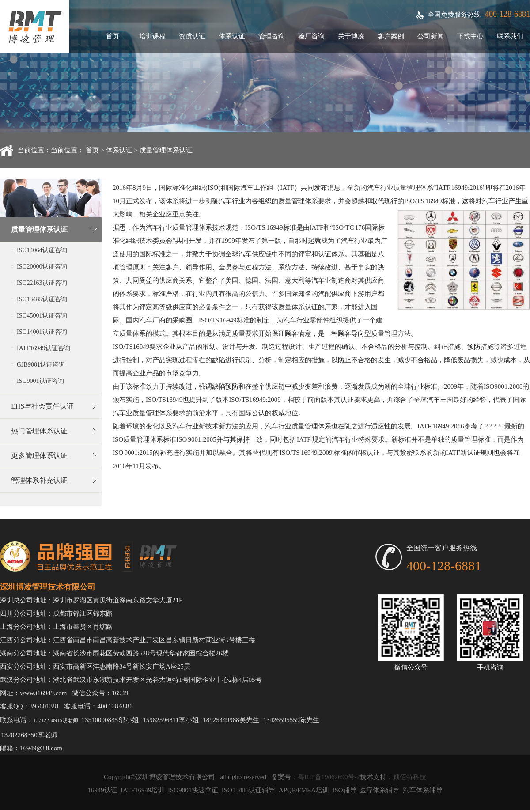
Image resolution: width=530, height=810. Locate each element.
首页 (112, 36)
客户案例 (391, 36)
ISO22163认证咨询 (42, 283)
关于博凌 (351, 36)
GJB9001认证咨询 (41, 364)
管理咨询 (271, 36)
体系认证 (232, 36)
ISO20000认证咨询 (42, 266)
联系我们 (510, 36)
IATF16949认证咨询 (43, 348)
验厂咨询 (311, 36)
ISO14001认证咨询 (42, 332)
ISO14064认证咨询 (42, 250)
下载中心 (470, 36)
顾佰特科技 (409, 776)
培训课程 (152, 36)
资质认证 (192, 36)
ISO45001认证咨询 (42, 315)
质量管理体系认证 (166, 150)
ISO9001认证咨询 (40, 381)
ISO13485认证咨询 (42, 299)
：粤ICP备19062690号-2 (325, 776)
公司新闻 (430, 36)
